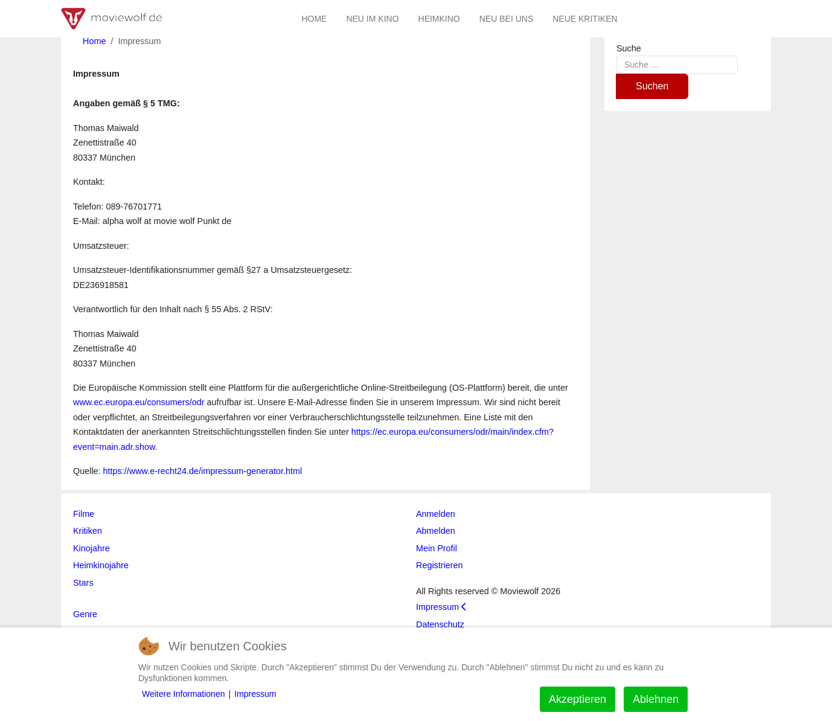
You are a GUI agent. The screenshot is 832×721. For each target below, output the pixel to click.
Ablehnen (656, 699)
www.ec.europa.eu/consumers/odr (139, 402)
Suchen (652, 86)
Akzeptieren (577, 699)
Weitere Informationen (183, 694)
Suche (628, 48)
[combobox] (677, 64)
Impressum (255, 694)
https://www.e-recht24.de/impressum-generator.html (202, 471)
